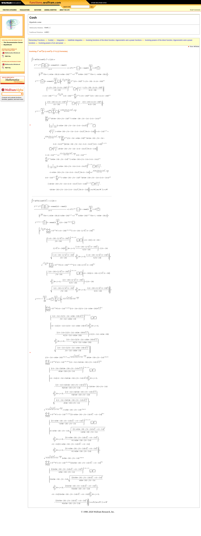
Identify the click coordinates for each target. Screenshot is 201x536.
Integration (61, 40)
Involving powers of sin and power (50, 43)
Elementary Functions (37, 40)
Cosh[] (50, 40)
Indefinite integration (75, 40)
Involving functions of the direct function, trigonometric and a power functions (114, 40)
